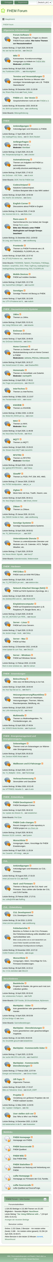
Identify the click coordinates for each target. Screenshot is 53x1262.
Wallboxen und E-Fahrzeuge (27, 763)
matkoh (30, 301)
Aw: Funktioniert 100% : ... (12, 71)
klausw (33, 617)
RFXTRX (17, 455)
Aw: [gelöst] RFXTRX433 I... (13, 468)
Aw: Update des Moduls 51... (13, 813)
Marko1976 (31, 599)
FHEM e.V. (44, 101)
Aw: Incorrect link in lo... (11, 214)
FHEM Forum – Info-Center (18, 1199)
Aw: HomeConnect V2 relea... (14, 365)
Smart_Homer (32, 501)
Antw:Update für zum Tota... (13, 650)
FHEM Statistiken (22, 1164)
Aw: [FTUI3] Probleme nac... (13, 259)
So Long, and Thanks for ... (13, 241)
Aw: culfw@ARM (9, 899)
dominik (40, 1237)
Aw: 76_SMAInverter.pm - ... (13, 534)
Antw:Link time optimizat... (12, 923)
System (29, 835)
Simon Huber (32, 1074)
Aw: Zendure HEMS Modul (13, 757)
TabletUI (27, 263)
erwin (31, 416)
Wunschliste (19, 840)
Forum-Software (21, 35)
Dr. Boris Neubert (33, 137)
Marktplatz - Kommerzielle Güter (29, 1048)
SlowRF (17, 474)
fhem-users (19, 219)
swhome (27, 358)
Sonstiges (18, 290)
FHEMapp (45, 263)
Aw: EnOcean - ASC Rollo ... (13, 175)
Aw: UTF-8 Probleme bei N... (13, 301)
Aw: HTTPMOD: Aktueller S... (14, 789)
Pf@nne (35, 358)
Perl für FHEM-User (26, 180)
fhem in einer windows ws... (13, 666)
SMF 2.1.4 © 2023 (20, 1259)
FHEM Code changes (23, 822)
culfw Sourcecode (22, 1185)
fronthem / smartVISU (11, 266)
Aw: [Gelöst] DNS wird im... (13, 599)
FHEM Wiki (40, 61)
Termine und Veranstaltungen (28, 76)
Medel (29, 259)
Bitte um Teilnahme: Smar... (13, 1090)
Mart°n (28, 690)
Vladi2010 (34, 1057)
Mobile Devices (21, 274)
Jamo (22, 1019)
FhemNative (35, 263)
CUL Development (22, 912)
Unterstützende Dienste (25, 538)
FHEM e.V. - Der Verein (24, 98)
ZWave (16, 506)
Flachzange (30, 773)
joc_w (29, 484)
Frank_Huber (28, 92)
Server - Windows (22, 655)
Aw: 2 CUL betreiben (10, 971)
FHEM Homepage (22, 1137)
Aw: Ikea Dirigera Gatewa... (13, 501)
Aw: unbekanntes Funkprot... (13, 996)
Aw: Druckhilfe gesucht (11, 1041)
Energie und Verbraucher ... (13, 1074)
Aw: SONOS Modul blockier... (14, 728)
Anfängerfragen (21, 142)
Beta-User (28, 214)
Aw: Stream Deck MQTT (12, 450)
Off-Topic (18, 1079)
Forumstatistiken (15, 1204)
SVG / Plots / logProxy (28, 266)
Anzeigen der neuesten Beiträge (17, 1220)
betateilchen (32, 813)
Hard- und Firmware (23, 884)
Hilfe (8, 1256)
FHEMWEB (18, 263)
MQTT (16, 439)
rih (27, 757)
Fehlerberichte (20, 928)
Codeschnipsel (20, 185)
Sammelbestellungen (22, 1023)
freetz (30, 711)
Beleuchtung (19, 679)
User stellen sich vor (23, 1113)
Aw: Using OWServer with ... (13, 325)
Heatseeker (30, 1124)
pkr (28, 853)
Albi (27, 1108)
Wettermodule (33, 559)
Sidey (28, 633)
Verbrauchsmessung (23, 778)
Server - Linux (20, 622)
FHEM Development (23, 802)
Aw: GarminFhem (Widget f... (13, 285)
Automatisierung (21, 159)
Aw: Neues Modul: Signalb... (13, 554)
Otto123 (29, 51)
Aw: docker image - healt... (13, 633)
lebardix (30, 325)
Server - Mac (19, 639)
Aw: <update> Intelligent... (12, 1108)
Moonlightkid (30, 71)
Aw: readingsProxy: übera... (13, 137)
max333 (31, 285)
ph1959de (26, 64)
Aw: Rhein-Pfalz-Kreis (11, 92)
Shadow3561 (33, 365)
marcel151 (28, 450)
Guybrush (32, 728)
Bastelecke (19, 983)
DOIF (16, 180)
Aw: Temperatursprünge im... (13, 155)
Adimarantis (44, 358)
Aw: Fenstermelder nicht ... (13, 400)
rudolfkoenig (33, 109)
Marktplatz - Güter (22, 1005)
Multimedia (19, 715)
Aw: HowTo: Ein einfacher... (13, 198)
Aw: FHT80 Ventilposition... (13, 484)
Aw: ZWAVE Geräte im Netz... (14, 517)
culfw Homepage (21, 1176)
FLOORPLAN (38, 269)
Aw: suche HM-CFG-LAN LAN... (15, 1057)
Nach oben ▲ (41, 1256)
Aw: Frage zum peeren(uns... (13, 383)
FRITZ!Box (18, 572)
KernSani (26, 148)
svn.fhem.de (33, 828)
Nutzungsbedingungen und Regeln (23, 1256)
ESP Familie (19, 1001)
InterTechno (19, 389)
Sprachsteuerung (21, 269)
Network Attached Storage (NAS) (29, 588)
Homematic (19, 370)
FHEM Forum (17, 11)
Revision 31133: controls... (12, 835)
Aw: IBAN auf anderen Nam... (14, 109)
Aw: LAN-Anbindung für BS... (13, 711)
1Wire (16, 314)
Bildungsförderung (21, 113)
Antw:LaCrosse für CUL (11, 879)
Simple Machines (33, 1259)
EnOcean (18, 331)
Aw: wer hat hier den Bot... (12, 51)
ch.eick (30, 175)
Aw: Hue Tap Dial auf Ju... (12, 690)
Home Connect (20, 346)
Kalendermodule (20, 559)
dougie (30, 953)
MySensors (44, 1001)
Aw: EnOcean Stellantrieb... (13, 342)
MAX (15, 421)
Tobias (29, 468)
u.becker (31, 155)
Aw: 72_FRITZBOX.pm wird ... (14, 583)
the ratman (31, 666)
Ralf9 (26, 879)
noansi (28, 400)
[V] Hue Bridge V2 (9, 1019)
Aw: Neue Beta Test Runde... (13, 434)
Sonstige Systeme (22, 523)
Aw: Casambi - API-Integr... (13, 853)
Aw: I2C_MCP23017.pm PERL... (15, 617)
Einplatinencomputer (23, 604)
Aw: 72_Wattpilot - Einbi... (12, 773)
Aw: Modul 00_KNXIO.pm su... (14, 416)
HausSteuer (33, 1211)
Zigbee (16, 490)
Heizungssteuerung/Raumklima (29, 695)
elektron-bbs (33, 583)
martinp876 (27, 376)
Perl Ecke (18, 817)
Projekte (17, 1095)
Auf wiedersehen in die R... (13, 1124)
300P (29, 534)
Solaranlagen (20, 743)
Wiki (15, 56)
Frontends (18, 245)
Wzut (24, 426)
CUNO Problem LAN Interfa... (14, 953)
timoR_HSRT (32, 1090)
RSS (31, 269)
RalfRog (22, 899)
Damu (29, 198)
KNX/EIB (17, 405)
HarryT (30, 554)
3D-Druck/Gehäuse (32, 1001)
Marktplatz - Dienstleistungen (28, 1028)
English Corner (21, 203)
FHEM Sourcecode (22, 1146)
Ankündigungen (21, 126)
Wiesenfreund (10, 1239)
